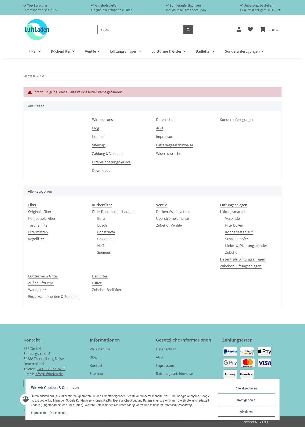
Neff (100, 245)
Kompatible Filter (41, 218)
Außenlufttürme (41, 283)
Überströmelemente (172, 218)
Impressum (39, 414)
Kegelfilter (36, 239)
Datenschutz (59, 414)
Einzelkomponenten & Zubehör (53, 296)
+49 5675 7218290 (51, 369)
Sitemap (98, 145)
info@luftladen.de (49, 374)
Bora (101, 218)
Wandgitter (37, 289)
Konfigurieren (245, 401)
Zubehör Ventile (169, 225)
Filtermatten (38, 232)
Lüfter (97, 283)
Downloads (101, 170)
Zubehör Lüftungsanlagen (240, 266)
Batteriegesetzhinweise (174, 145)
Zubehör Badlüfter (107, 289)
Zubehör (232, 252)
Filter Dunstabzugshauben (113, 211)
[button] (238, 30)
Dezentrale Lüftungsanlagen (242, 259)
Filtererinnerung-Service (111, 162)
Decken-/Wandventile (173, 211)
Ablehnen (244, 412)
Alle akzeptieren (244, 390)
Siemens (104, 252)
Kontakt (98, 136)
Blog (95, 128)
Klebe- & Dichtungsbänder (246, 245)
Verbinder (233, 218)
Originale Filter (39, 211)
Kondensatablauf (238, 232)
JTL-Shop (263, 421)
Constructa (106, 232)
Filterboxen (234, 225)
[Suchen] (140, 29)
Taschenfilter (38, 225)
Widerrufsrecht (168, 153)
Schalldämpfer (236, 239)
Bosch (102, 225)
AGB (159, 128)
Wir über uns (102, 119)
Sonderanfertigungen (237, 119)
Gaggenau (105, 239)
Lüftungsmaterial (233, 211)
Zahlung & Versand (107, 153)
